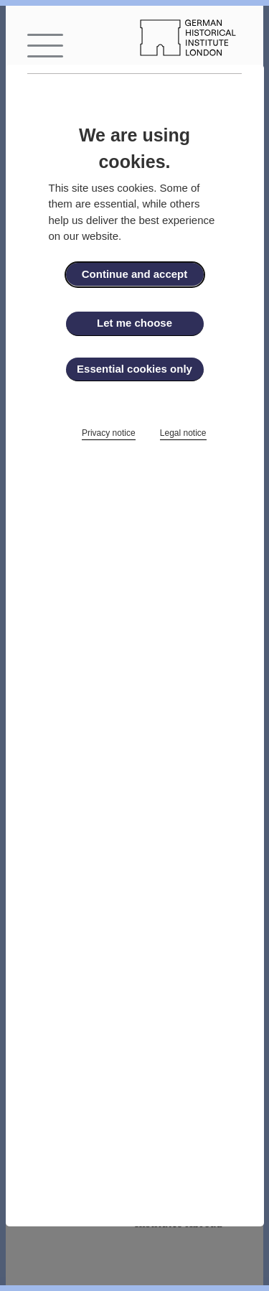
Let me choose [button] (134, 323)
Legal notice (183, 433)
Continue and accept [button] (135, 274)
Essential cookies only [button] (134, 369)
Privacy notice (109, 433)
